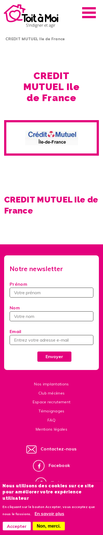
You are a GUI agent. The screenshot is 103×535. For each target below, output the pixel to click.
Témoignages (51, 411)
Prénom (18, 284)
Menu (89, 12)
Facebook (59, 465)
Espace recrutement (52, 401)
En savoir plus (49, 513)
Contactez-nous (59, 449)
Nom (15, 307)
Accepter (17, 526)
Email (15, 331)
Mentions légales (51, 429)
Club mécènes (51, 393)
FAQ (51, 420)
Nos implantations (51, 384)
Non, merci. (49, 526)
